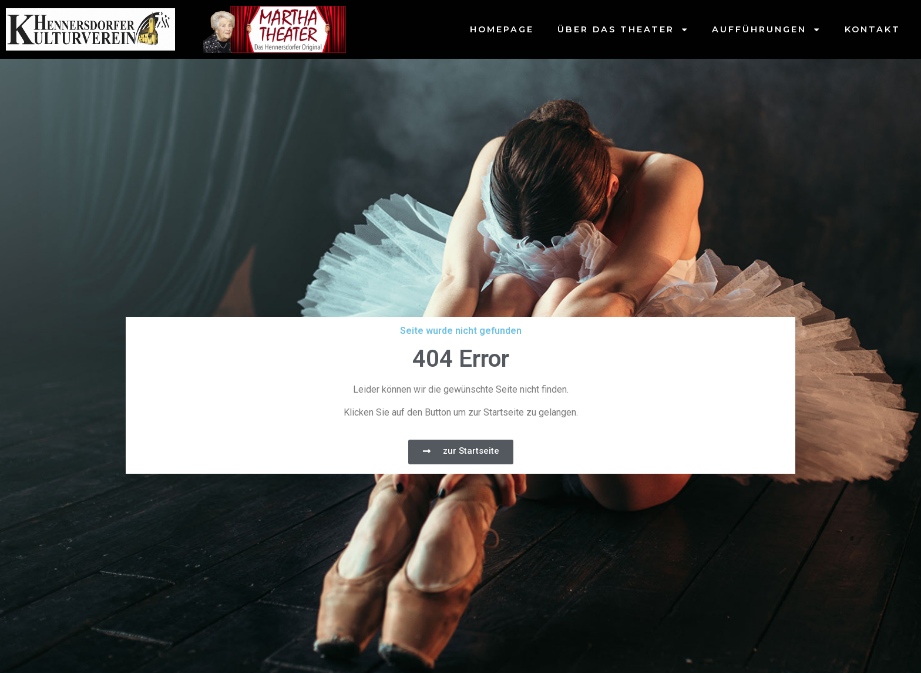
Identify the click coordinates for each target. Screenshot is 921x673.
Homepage (502, 29)
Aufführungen (766, 29)
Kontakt (872, 29)
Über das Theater (622, 29)
